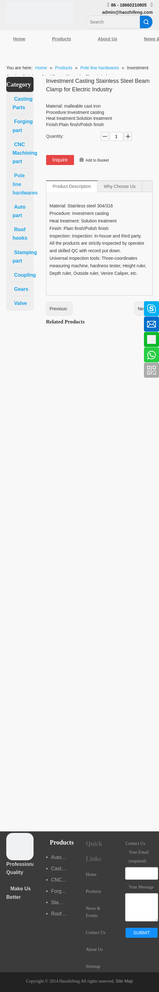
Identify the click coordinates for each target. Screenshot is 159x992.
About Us (107, 38)
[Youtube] (7, 355)
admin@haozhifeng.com (127, 12)
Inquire (60, 160)
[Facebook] (7, 305)
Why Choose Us (119, 186)
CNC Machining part (62, 880)
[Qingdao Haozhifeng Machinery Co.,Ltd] (39, 13)
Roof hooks (62, 913)
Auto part (61, 857)
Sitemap (93, 966)
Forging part (62, 891)
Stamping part (62, 902)
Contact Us (96, 932)
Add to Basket (97, 160)
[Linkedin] (7, 322)
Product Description (72, 186)
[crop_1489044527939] (20, 846)
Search (146, 22)
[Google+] (7, 338)
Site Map (124, 981)
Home (19, 38)
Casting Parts (62, 868)
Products (61, 38)
